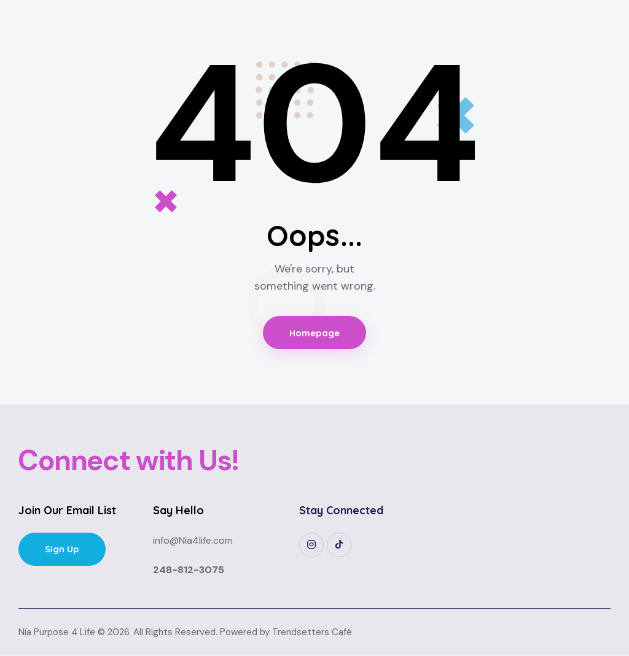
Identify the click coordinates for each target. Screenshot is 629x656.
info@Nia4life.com (193, 540)
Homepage (314, 333)
